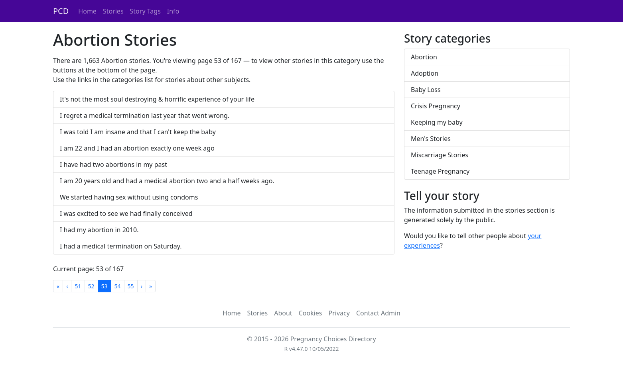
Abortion (424, 57)
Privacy (339, 313)
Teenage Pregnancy (440, 171)
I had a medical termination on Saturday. (121, 246)
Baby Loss (426, 89)
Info (173, 11)
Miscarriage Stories (439, 155)
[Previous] (67, 286)
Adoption (424, 73)
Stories (113, 11)
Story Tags (145, 11)
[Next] (141, 286)
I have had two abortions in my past (113, 164)
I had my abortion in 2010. (99, 229)
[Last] (151, 286)
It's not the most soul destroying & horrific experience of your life (157, 99)
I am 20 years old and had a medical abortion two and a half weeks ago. (167, 180)
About (283, 313)
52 (91, 286)
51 (78, 286)
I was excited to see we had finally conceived (126, 213)
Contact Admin (378, 313)
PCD (61, 11)
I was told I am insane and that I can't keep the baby (138, 131)
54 (117, 286)
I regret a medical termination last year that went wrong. (144, 115)
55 (131, 286)
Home (87, 11)
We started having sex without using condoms (129, 197)
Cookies (310, 313)
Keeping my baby (437, 122)
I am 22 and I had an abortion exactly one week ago (137, 148)
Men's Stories (431, 138)
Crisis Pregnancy (435, 106)
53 (104, 286)
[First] (58, 286)
